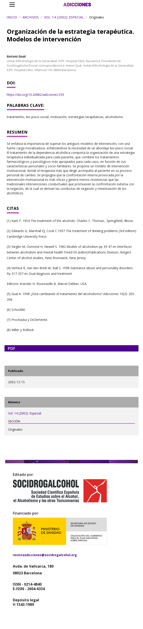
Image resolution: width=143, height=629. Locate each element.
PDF (11, 348)
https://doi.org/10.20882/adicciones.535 (35, 94)
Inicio (12, 17)
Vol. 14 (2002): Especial (64, 17)
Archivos (30, 17)
